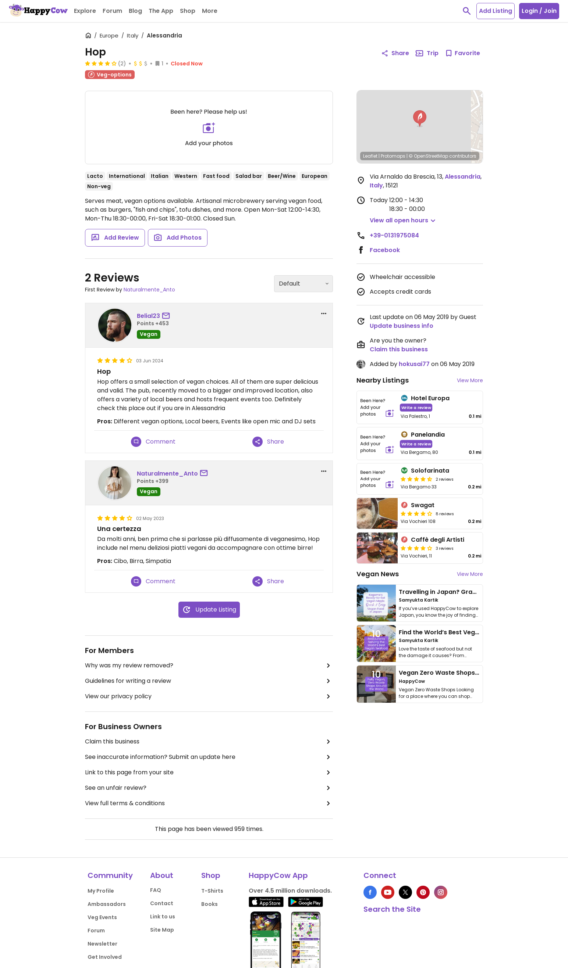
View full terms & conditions (209, 803)
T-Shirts (212, 890)
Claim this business (209, 741)
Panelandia (428, 434)
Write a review (416, 407)
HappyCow (412, 681)
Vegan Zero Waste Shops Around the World (464, 672)
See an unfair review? (209, 788)
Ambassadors (107, 904)
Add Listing (495, 11)
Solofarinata (430, 470)
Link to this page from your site (209, 772)
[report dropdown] (323, 313)
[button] (419, 118)
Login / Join (539, 11)
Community (110, 875)
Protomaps (393, 156)
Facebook (385, 250)
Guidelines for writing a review (209, 681)
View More (470, 380)
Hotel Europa (430, 398)
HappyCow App (278, 875)
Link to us (162, 916)
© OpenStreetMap (428, 156)
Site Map (162, 929)
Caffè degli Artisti (437, 539)
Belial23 (148, 316)
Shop (210, 875)
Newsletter (102, 943)
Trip (427, 53)
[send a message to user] (167, 316)
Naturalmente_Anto (149, 289)
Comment (153, 442)
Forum (96, 930)
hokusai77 (414, 364)
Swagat (422, 505)
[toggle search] (466, 11)
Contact (161, 903)
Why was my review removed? (209, 665)
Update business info (401, 326)
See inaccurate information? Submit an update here (209, 757)
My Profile (101, 890)
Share (268, 442)
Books (209, 904)
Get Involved (105, 957)
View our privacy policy (209, 696)
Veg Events (102, 917)
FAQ (155, 890)
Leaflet (370, 156)
